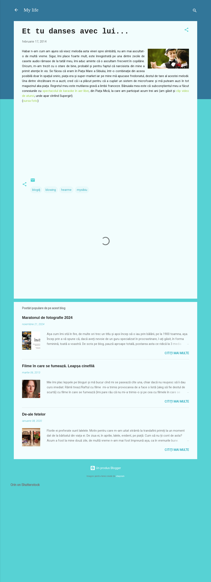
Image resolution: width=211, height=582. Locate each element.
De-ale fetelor (34, 414)
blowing (51, 190)
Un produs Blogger (105, 468)
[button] (186, 30)
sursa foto (30, 101)
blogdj (36, 190)
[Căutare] (194, 11)
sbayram (120, 476)
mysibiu (82, 190)
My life (31, 10)
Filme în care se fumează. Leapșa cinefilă (58, 366)
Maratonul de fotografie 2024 (47, 318)
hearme (66, 190)
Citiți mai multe (177, 353)
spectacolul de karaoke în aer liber (65, 91)
